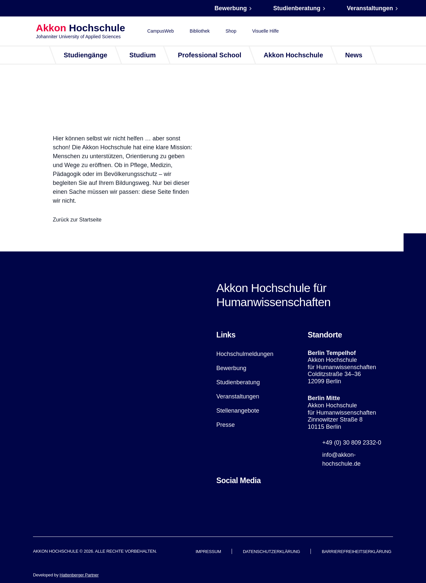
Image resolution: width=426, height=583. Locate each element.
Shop (231, 31)
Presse (225, 425)
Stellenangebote (237, 410)
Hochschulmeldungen (245, 354)
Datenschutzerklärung (271, 551)
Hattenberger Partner (79, 574)
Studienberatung (296, 8)
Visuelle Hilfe (265, 31)
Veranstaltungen (370, 8)
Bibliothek (200, 31)
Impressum (208, 551)
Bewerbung (230, 8)
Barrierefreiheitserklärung (356, 551)
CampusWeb (160, 31)
